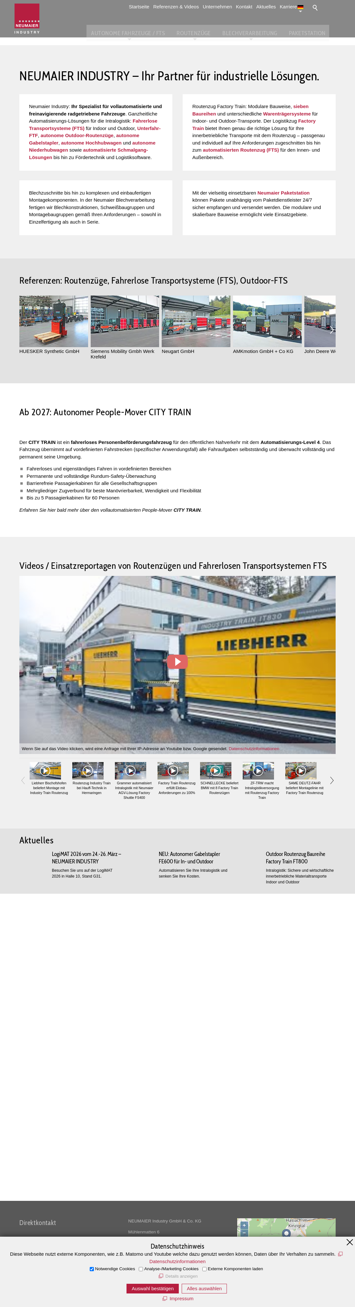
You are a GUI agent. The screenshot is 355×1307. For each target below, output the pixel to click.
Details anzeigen (182, 1276)
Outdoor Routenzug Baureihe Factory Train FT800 (295, 1164)
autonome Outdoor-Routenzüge (77, 220)
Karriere (294, 6)
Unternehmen (223, 6)
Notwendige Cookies (115, 1268)
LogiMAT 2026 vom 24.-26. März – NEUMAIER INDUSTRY (86, 1164)
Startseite (145, 6)
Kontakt (250, 6)
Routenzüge (208, 32)
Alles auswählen (204, 1288)
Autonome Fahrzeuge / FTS (145, 32)
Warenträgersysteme (287, 198)
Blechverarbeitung (262, 32)
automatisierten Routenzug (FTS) (241, 234)
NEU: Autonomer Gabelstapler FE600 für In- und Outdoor (189, 1164)
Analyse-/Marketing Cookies (171, 1268)
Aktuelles (272, 6)
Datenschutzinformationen (254, 1051)
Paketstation (317, 32)
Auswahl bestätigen (153, 1288)
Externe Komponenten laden (235, 1268)
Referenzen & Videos (182, 6)
